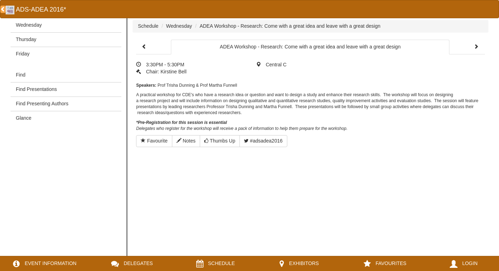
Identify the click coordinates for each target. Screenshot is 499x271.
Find (20, 75)
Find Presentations (36, 89)
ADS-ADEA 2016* (36, 9)
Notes (186, 141)
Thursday (26, 39)
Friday (23, 54)
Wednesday (29, 25)
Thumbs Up (219, 141)
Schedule (148, 26)
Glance (23, 118)
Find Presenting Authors (42, 103)
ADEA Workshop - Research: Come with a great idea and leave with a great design (290, 26)
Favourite (154, 141)
